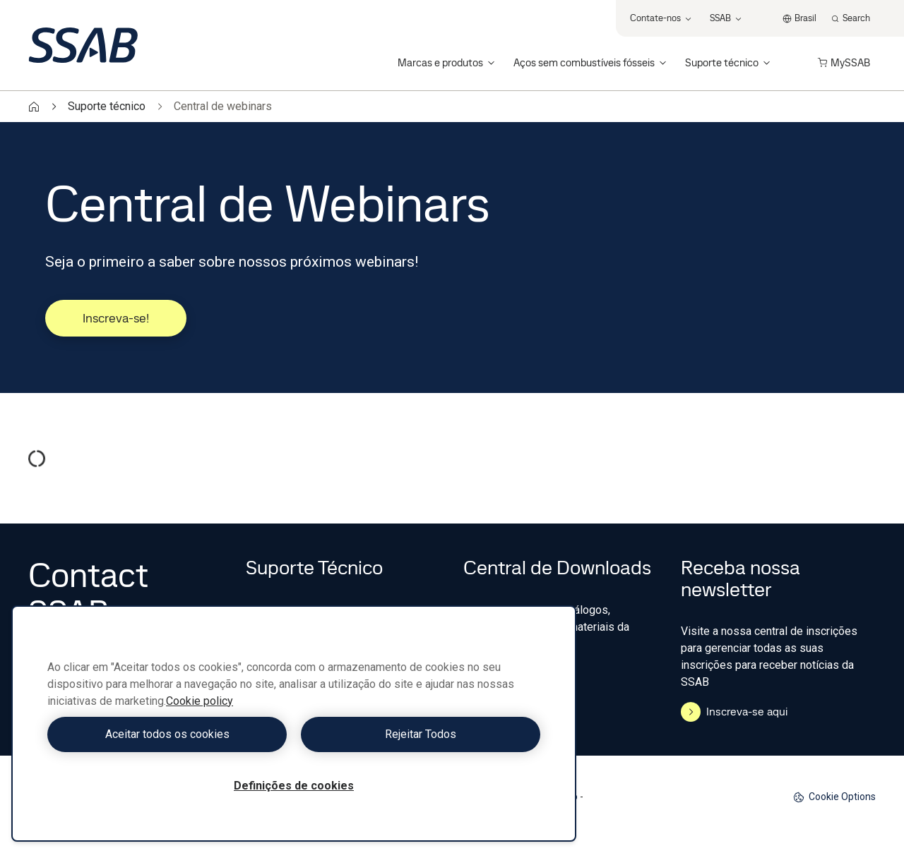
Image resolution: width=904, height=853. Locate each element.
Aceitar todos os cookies (167, 734)
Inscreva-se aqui (734, 712)
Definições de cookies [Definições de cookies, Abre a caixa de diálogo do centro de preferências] (294, 785)
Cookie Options (834, 797)
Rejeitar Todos (420, 734)
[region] (293, 723)
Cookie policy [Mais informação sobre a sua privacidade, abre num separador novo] (199, 701)
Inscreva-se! (116, 318)
